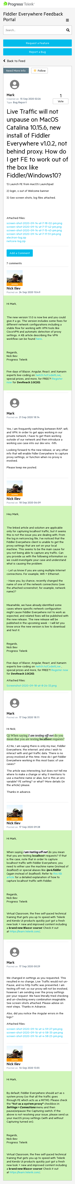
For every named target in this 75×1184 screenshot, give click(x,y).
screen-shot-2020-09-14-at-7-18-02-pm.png (34, 223)
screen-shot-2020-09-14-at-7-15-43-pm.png (34, 230)
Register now (59, 670)
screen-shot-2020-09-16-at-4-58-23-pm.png (35, 1036)
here (39, 339)
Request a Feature (37, 43)
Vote (61, 101)
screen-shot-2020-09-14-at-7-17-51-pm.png (34, 234)
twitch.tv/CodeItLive (48, 375)
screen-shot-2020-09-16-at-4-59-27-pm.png (34, 1029)
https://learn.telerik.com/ (25, 931)
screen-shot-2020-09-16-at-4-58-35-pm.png (35, 1032)
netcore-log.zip (16, 241)
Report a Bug (37, 52)
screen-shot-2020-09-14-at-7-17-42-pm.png (34, 227)
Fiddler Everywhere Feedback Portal (33, 16)
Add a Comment (20, 253)
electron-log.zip (16, 237)
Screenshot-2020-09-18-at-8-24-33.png (32, 685)
